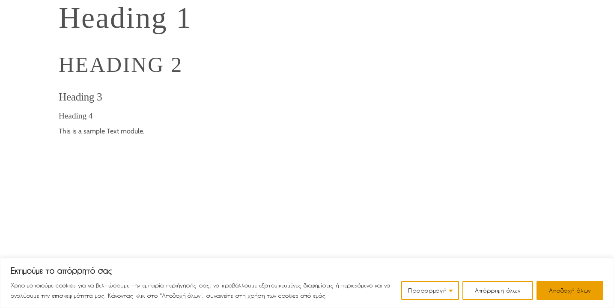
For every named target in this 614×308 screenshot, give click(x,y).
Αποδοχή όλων (570, 290)
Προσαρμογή (427, 290)
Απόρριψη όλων (497, 290)
